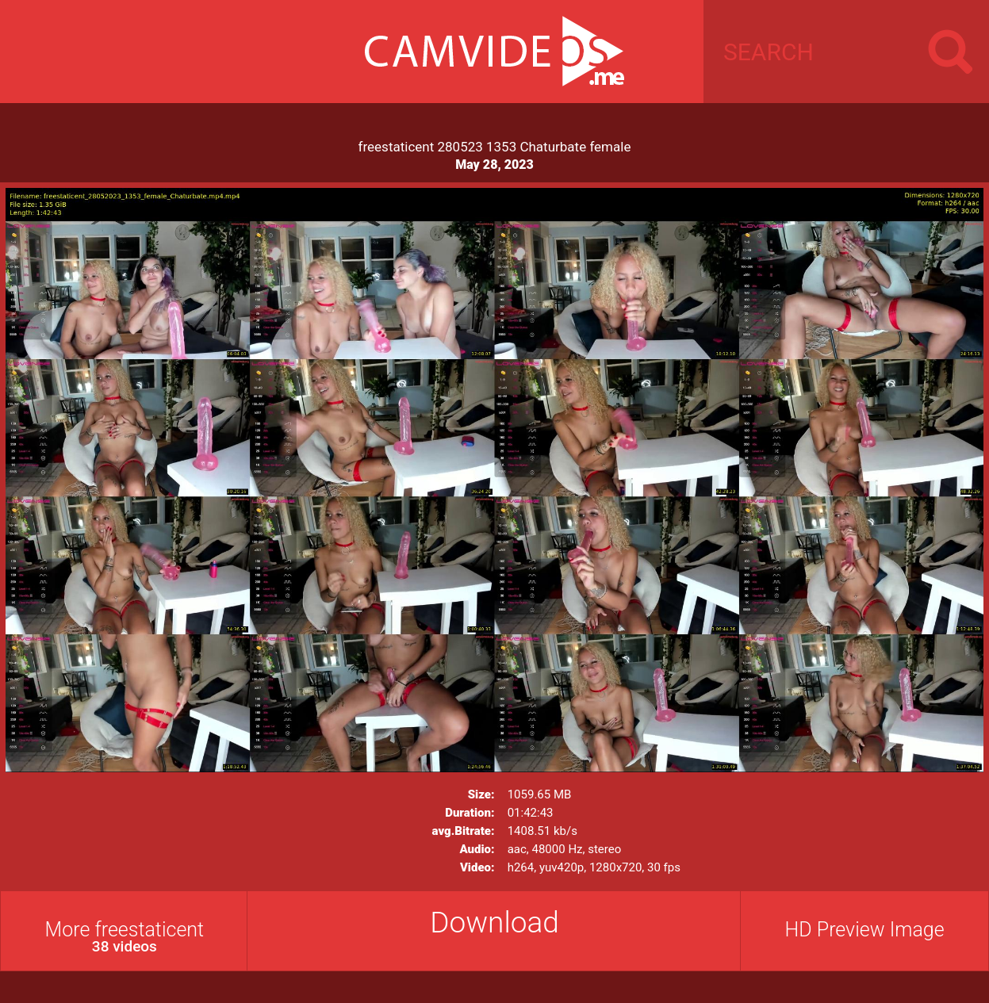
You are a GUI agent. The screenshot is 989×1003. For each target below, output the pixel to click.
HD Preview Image (865, 929)
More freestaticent (124, 936)
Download (494, 922)
